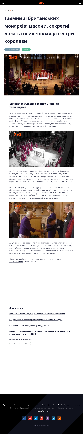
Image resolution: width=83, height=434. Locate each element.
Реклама (77, 405)
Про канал (6, 405)
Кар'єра (17, 405)
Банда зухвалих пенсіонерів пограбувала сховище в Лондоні (35, 319)
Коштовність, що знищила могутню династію (29, 325)
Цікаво (26, 49)
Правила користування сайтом (43, 408)
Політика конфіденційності (19, 408)
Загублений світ (12, 49)
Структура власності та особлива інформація (38, 405)
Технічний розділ (64, 405)
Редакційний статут (43, 411)
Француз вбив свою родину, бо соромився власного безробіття (37, 314)
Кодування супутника (65, 408)
